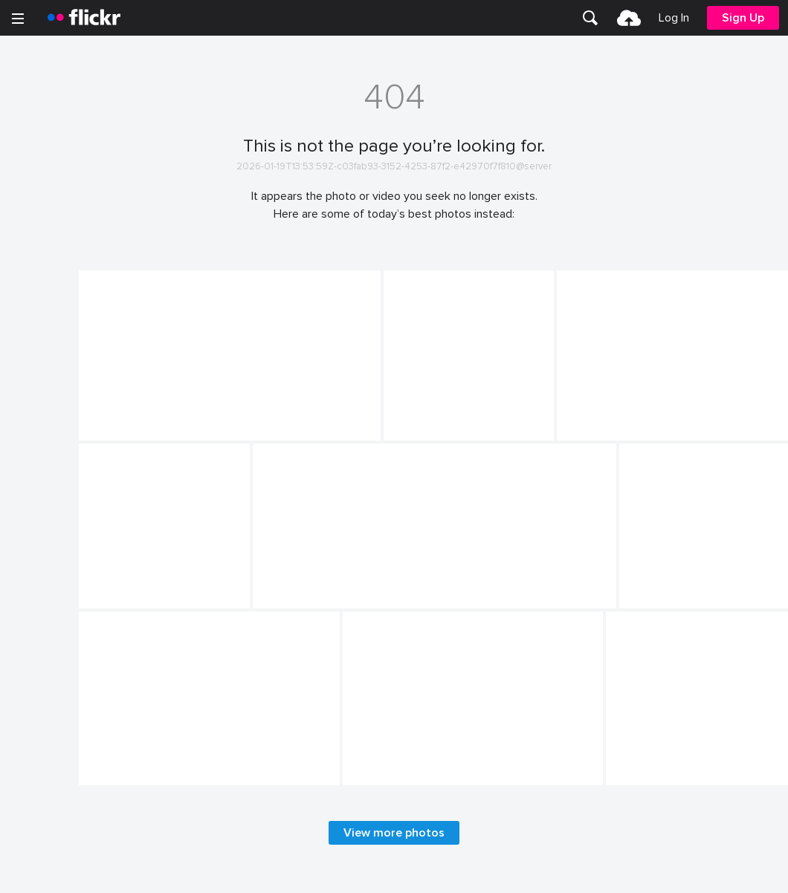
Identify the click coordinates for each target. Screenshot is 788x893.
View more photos (394, 832)
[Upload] (629, 18)
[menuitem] (590, 18)
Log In (674, 17)
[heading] (84, 18)
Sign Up (743, 17)
